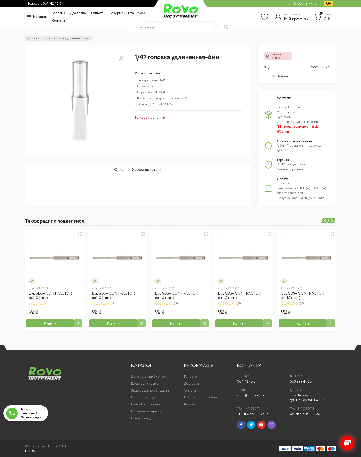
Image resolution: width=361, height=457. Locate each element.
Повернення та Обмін (127, 13)
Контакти (59, 20)
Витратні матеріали (146, 411)
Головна (58, 13)
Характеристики (147, 169)
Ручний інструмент (145, 404)
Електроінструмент (146, 383)
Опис (119, 169)
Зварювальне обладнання (151, 390)
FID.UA (30, 451)
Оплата (97, 13)
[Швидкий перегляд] (80, 234)
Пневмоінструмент (146, 397)
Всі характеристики (150, 117)
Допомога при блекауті (149, 376)
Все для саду (141, 418)
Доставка (78, 13)
